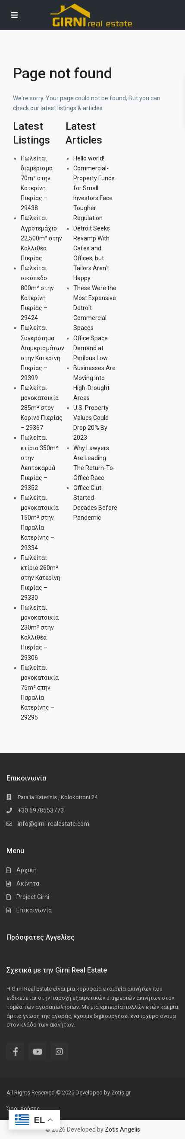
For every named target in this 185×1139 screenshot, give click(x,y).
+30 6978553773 (41, 810)
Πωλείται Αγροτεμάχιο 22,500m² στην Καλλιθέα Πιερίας (41, 237)
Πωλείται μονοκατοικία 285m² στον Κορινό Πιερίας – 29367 (42, 407)
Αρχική (26, 870)
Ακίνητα (27, 883)
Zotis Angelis (122, 1129)
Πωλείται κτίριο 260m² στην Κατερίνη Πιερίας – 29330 (40, 577)
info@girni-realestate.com (53, 823)
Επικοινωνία (34, 910)
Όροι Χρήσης (23, 1108)
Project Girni (32, 896)
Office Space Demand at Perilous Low (90, 348)
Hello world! (88, 158)
